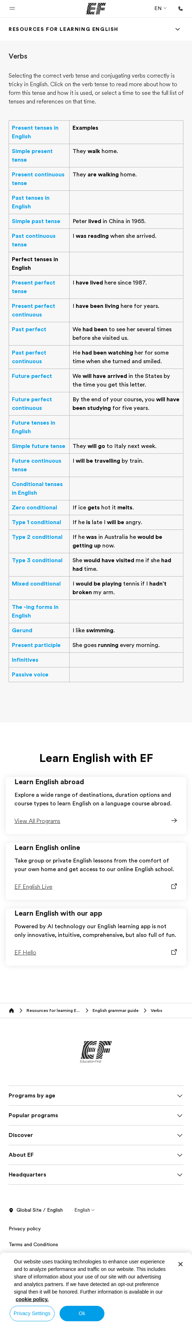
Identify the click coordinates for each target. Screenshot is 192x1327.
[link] (63, 29)
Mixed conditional (36, 584)
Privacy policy (25, 1228)
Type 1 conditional (36, 522)
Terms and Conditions (33, 1244)
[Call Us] (180, 8)
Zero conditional (34, 507)
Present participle (36, 645)
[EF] (96, 8)
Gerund (22, 630)
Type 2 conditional (37, 537)
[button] (12, 8)
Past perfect (29, 329)
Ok (82, 1313)
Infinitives (25, 660)
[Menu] (177, 29)
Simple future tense (38, 446)
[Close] (180, 1264)
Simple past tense (36, 221)
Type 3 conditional (37, 560)
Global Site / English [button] (36, 1210)
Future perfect (32, 376)
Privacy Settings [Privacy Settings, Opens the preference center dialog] (32, 1313)
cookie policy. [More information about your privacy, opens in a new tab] (32, 1299)
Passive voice (30, 674)
